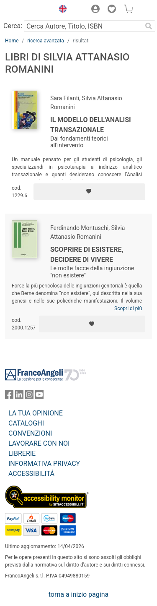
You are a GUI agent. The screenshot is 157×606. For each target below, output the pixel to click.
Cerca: (12, 26)
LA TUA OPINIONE (35, 413)
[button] (61, 10)
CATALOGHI (26, 423)
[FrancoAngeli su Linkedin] (19, 396)
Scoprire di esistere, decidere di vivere (86, 255)
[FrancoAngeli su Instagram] (29, 396)
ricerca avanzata (45, 41)
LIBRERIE (22, 453)
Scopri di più (128, 308)
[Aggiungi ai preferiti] (89, 191)
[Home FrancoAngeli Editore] (27, 10)
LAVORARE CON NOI (38, 443)
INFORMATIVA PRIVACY (44, 464)
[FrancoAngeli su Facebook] (9, 396)
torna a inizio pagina (78, 594)
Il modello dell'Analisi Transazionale (90, 125)
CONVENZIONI (30, 433)
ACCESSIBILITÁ (31, 474)
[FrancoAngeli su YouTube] (39, 396)
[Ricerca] (148, 26)
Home (11, 41)
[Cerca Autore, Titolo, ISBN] (83, 26)
